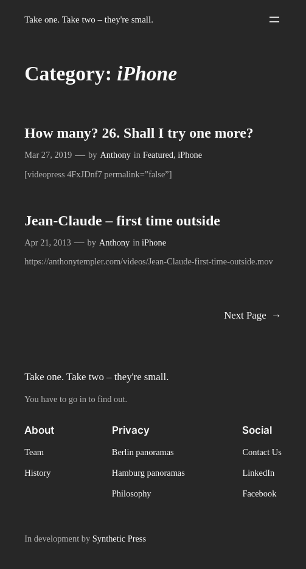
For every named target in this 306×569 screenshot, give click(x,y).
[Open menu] (274, 19)
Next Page (253, 315)
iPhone (190, 155)
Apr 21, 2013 (47, 242)
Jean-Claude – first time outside (122, 220)
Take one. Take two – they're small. (88, 19)
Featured (158, 155)
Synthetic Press (119, 538)
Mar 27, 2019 (48, 155)
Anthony (115, 155)
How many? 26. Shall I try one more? (138, 133)
